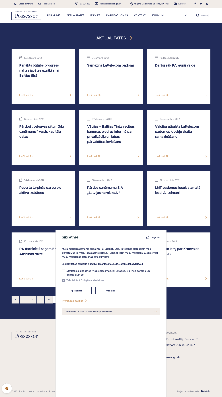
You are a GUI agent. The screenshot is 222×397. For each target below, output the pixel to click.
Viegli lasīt (155, 246)
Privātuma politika (74, 309)
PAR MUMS (53, 15)
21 (48, 299)
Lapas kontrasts (26, 4)
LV (185, 15)
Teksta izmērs (48, 4)
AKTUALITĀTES (75, 15)
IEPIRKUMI (158, 15)
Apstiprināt (76, 299)
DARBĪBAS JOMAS (117, 15)
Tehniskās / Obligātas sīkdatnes (85, 288)
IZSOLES (95, 15)
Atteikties (110, 299)
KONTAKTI (140, 15)
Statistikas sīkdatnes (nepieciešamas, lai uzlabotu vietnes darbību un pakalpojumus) (108, 281)
